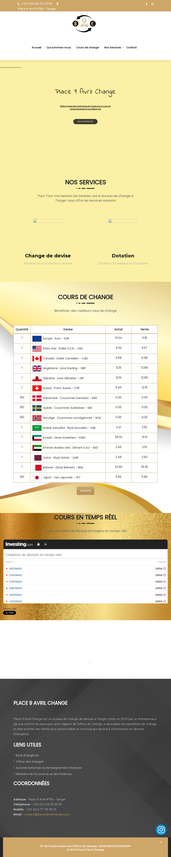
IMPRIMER (85, 490)
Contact (131, 47)
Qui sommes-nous (58, 47)
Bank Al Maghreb (27, 755)
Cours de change (87, 47)
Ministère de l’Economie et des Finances (44, 774)
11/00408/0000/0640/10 (115, 846)
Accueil (36, 47)
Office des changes (30, 762)
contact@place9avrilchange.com (47, 814)
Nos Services (112, 47)
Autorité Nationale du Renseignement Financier (49, 768)
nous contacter (88, 120)
